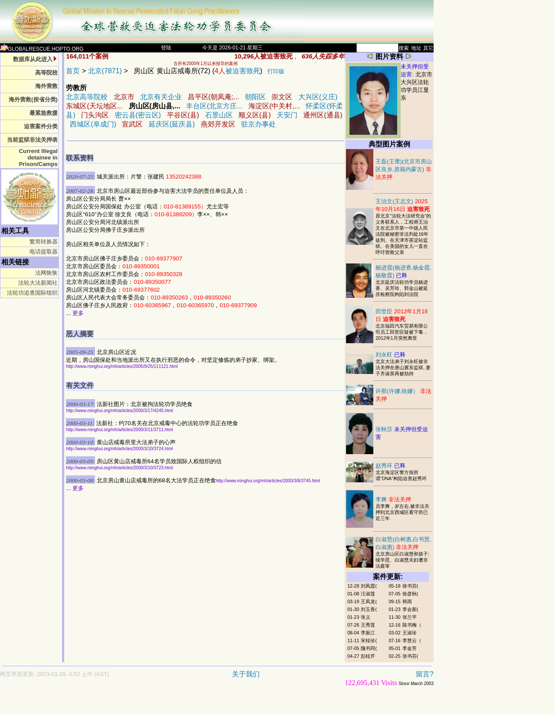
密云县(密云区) (138, 115)
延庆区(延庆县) (172, 124)
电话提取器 (43, 251)
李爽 (393, 499)
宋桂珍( (369, 640)
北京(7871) (105, 71)
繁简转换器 (43, 241)
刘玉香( (369, 609)
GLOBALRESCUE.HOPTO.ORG (42, 49)
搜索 (403, 48)
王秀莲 (368, 624)
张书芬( (410, 656)
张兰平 (409, 617)
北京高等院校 (87, 97)
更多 (78, 313)
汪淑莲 (368, 593)
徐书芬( (410, 585)
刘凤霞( (369, 585)
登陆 (166, 48)
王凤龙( (369, 601)
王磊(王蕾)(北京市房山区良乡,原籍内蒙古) (403, 169)
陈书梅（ (411, 624)
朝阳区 (255, 97)
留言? (425, 674)
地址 (416, 48)
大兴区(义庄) (318, 97)
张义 (365, 617)
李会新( (410, 609)
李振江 (368, 632)
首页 (73, 71)
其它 (428, 48)
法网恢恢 (46, 273)
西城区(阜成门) (93, 124)
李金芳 (409, 648)
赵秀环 (390, 465)
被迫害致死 (237, 71)
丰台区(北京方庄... (214, 106)
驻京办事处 (258, 124)
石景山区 (219, 115)
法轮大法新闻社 (38, 283)
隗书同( (369, 648)
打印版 (276, 71)
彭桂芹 (368, 656)
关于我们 (246, 674)
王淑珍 (409, 632)
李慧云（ (411, 640)
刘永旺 (390, 354)
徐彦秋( (410, 593)
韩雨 (407, 601)
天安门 (287, 115)
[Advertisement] (186, 705)
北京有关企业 (161, 97)
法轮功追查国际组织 (32, 292)
